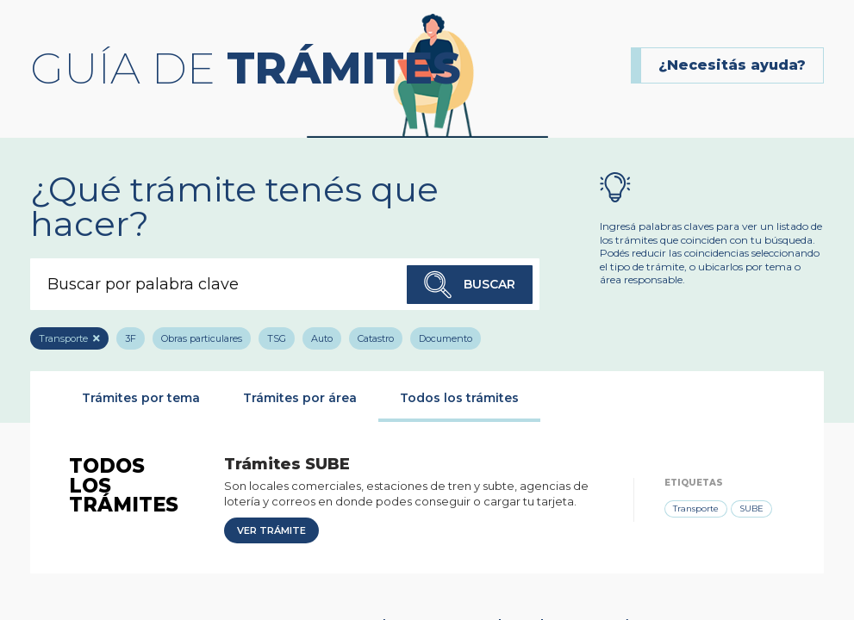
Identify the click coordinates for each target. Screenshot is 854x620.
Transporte (63, 338)
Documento (445, 338)
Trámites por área (300, 398)
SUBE (751, 508)
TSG (276, 338)
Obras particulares (201, 338)
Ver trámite (271, 530)
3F (130, 338)
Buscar (469, 284)
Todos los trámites (459, 398)
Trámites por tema (141, 398)
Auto (322, 338)
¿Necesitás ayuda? (732, 65)
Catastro (376, 338)
